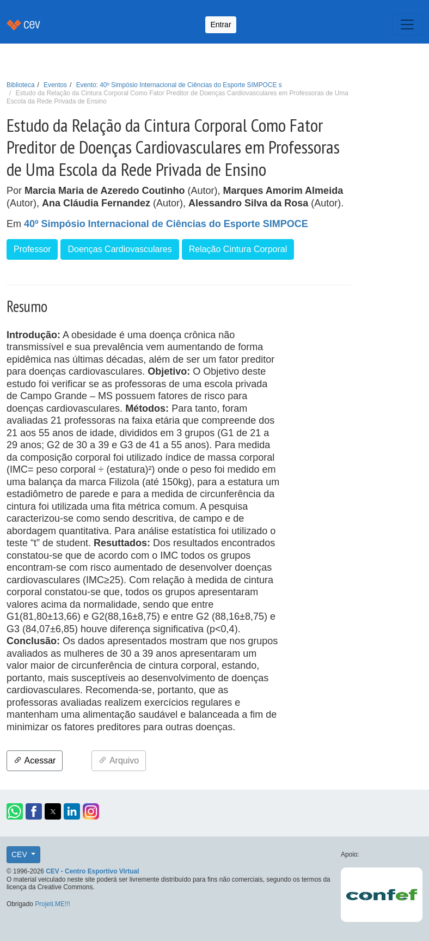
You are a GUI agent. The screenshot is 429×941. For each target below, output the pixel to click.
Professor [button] (32, 249)
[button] (15, 811)
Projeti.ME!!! (52, 904)
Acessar (35, 760)
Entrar (220, 24)
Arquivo (119, 760)
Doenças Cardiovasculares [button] (119, 249)
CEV (20, 854)
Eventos (55, 85)
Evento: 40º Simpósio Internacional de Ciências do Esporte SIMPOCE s (179, 85)
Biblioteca (21, 85)
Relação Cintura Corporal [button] (238, 249)
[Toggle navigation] (407, 24)
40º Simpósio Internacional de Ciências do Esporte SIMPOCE (166, 223)
